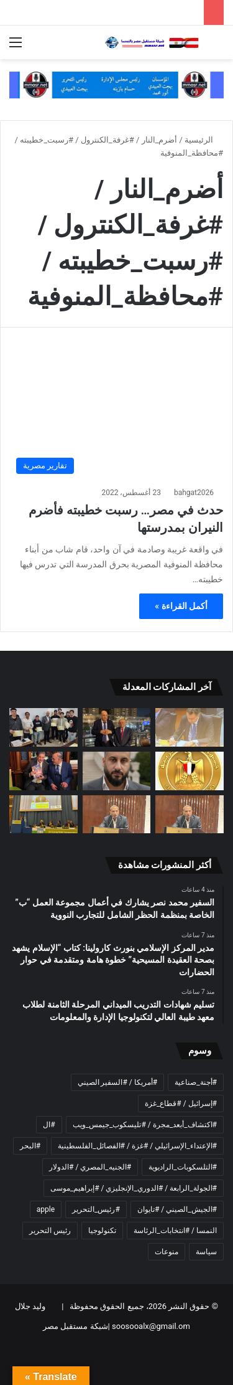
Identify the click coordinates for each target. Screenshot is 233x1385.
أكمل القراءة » (181, 606)
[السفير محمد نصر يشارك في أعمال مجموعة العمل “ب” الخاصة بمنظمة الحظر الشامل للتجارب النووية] (189, 727)
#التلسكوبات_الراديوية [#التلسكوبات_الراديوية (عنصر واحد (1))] (182, 1167)
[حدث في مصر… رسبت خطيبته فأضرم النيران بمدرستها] (116, 416)
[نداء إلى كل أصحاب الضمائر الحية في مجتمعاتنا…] (189, 814)
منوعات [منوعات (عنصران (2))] (166, 1251)
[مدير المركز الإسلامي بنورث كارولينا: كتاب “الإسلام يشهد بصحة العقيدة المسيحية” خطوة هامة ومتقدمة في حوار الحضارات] (117, 727)
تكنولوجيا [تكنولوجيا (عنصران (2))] (102, 1230)
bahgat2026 (194, 492)
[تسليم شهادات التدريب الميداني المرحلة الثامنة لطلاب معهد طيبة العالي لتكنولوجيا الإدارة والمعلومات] (43, 727)
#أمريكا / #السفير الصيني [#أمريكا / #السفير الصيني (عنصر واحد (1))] (118, 1082)
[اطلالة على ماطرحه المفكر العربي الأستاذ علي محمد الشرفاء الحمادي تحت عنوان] (117, 814)
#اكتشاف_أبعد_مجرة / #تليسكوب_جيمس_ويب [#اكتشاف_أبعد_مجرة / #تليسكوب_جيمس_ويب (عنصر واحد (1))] (145, 1124)
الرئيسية (204, 139)
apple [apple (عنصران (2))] (46, 1209)
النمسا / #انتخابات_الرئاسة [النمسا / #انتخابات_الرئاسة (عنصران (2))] (175, 1230)
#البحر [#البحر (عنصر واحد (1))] (30, 1146)
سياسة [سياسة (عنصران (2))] (206, 1251)
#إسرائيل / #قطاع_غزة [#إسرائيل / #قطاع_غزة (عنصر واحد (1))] (181, 1103)
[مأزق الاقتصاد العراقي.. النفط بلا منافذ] (117, 771)
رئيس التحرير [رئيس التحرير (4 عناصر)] (50, 1230)
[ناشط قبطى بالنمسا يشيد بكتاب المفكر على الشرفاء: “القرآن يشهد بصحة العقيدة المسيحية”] (43, 771)
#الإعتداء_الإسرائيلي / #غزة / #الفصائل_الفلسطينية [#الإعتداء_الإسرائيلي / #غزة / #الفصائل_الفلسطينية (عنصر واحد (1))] (137, 1146)
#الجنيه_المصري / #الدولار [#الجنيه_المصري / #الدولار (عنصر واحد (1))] (90, 1167)
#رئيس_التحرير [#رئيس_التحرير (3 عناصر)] (96, 1209)
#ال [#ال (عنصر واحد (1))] (49, 1124)
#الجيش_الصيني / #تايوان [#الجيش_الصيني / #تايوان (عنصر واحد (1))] (177, 1209)
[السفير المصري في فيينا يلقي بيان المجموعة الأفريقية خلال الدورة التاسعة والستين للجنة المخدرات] (43, 814)
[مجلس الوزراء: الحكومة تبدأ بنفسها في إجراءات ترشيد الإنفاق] (189, 771)
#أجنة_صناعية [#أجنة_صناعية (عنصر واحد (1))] (196, 1082)
